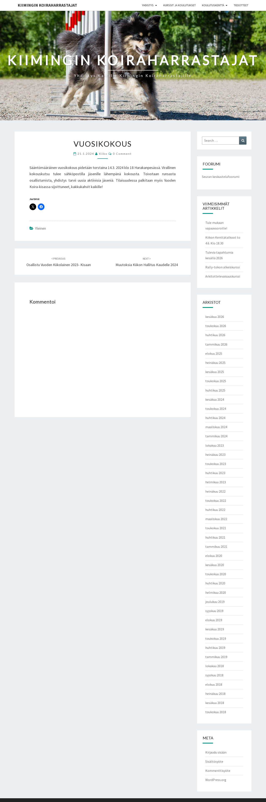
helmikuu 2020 (215, 592)
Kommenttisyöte (217, 771)
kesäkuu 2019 (214, 629)
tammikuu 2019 (216, 657)
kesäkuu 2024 (214, 399)
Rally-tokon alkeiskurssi (222, 267)
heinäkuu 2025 (215, 363)
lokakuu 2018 (214, 666)
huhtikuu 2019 (215, 648)
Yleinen (40, 228)
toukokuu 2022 (215, 500)
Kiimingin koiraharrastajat (47, 5)
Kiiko (103, 153)
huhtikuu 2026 (215, 335)
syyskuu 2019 (214, 611)
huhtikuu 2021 (215, 537)
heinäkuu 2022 (215, 491)
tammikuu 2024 (216, 436)
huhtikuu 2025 (215, 390)
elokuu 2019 (213, 620)
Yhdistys (148, 5)
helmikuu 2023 (215, 482)
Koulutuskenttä (213, 5)
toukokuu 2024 (215, 409)
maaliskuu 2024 (216, 427)
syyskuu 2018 (214, 675)
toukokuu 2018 (215, 712)
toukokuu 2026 (215, 326)
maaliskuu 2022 (216, 519)
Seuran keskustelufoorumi (220, 177)
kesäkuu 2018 (214, 703)
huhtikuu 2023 (215, 473)
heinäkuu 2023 (215, 454)
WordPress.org (215, 780)
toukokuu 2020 (215, 574)
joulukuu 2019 (215, 602)
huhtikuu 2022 (215, 510)
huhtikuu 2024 (215, 418)
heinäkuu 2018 (215, 694)
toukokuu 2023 (215, 464)
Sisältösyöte (214, 761)
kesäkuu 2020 (214, 565)
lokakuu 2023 (214, 445)
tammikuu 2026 (216, 344)
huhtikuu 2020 (215, 583)
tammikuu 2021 (216, 546)
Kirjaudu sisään (216, 752)
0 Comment (122, 153)
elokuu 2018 (213, 684)
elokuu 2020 (213, 556)
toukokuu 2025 (215, 381)
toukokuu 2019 (215, 638)
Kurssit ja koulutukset (179, 5)
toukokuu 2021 (215, 528)
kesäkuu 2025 (214, 372)
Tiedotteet (241, 5)
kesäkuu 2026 (214, 317)
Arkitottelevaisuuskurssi (222, 276)
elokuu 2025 (213, 353)
